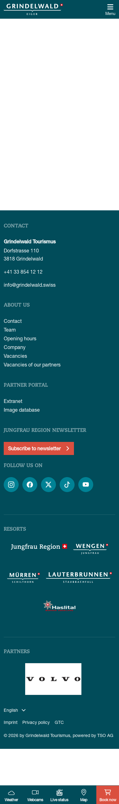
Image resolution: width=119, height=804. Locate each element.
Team (10, 330)
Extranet (13, 401)
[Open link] (11, 484)
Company (14, 347)
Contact (13, 321)
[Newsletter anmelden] (39, 448)
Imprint (10, 722)
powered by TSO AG (93, 735)
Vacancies (15, 356)
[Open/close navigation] (110, 9)
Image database (22, 410)
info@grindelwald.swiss (30, 285)
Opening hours (20, 338)
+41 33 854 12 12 (23, 272)
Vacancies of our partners (32, 364)
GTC (59, 722)
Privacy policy (36, 722)
